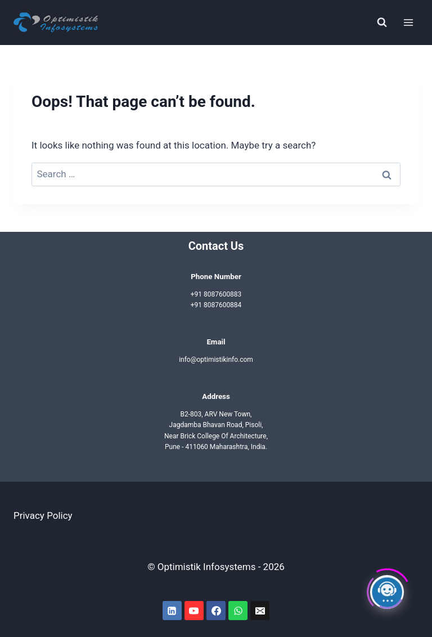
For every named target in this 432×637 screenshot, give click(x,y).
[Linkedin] (172, 610)
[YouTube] (194, 610)
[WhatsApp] (238, 610)
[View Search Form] (382, 22)
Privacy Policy (43, 515)
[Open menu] (408, 22)
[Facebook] (216, 610)
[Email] (259, 610)
